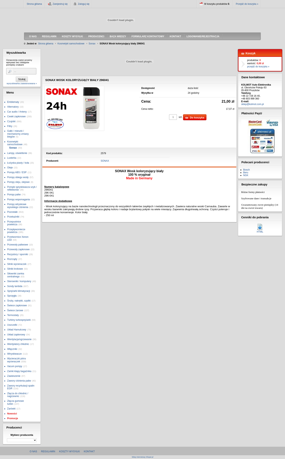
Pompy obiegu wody (17, 177)
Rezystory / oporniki (17, 254)
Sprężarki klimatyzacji (18, 291)
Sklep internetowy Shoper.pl (142, 457)
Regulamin (48, 451)
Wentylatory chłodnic (18, 344)
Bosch (246, 169)
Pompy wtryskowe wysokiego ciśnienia (17, 205)
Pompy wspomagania (18, 199)
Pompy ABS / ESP (17, 172)
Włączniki (12, 349)
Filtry (9, 126)
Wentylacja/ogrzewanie (19, 339)
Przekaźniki (13, 216)
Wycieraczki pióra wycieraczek (16, 360)
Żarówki (11, 408)
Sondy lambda (14, 286)
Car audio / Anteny (17, 111)
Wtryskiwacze (14, 353)
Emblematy (13, 102)
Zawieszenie (13, 376)
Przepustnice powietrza (14, 223)
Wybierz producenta (21, 435)
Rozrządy (12, 259)
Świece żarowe (15, 310)
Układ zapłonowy (16, 334)
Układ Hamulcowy (16, 329)
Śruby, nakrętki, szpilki (18, 300)
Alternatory (13, 106)
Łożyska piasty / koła (18, 162)
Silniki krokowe (15, 268)
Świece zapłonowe (17, 305)
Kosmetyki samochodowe (14, 143)
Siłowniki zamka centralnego (15, 275)
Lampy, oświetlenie (17, 153)
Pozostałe (12, 212)
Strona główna (34, 4)
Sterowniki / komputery (19, 281)
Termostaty (13, 315)
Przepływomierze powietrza (16, 231)
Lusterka (11, 157)
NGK (245, 175)
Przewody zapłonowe (18, 249)
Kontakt (89, 451)
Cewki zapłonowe (16, 116)
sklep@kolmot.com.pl (252, 104)
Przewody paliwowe (17, 244)
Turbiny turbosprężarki (19, 320)
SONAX (105, 160)
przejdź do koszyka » (258, 66)
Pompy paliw (14, 194)
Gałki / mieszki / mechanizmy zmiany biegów (18, 134)
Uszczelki (12, 324)
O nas (33, 451)
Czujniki (11, 121)
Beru (245, 172)
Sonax (13, 147)
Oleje (10, 167)
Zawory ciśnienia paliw (19, 380)
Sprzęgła (11, 295)
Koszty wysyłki (69, 451)
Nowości (12, 413)
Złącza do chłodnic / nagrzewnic (17, 395)
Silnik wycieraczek (16, 264)
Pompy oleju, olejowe (18, 182)
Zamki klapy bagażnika (19, 371)
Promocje (12, 418)
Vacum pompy (14, 366)
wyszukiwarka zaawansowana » (22, 83)
